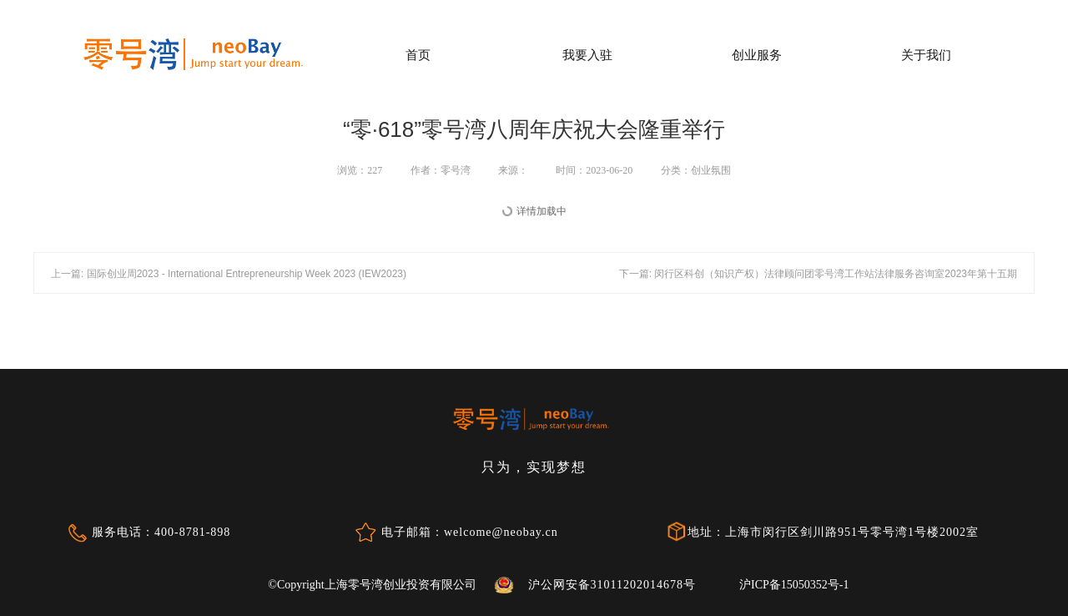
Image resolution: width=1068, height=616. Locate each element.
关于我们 (926, 55)
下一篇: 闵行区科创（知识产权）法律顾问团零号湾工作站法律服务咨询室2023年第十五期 (818, 274)
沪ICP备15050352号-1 (794, 584)
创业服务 (757, 55)
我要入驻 (587, 55)
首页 (418, 55)
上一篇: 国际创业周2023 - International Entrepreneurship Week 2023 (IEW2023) (228, 274)
